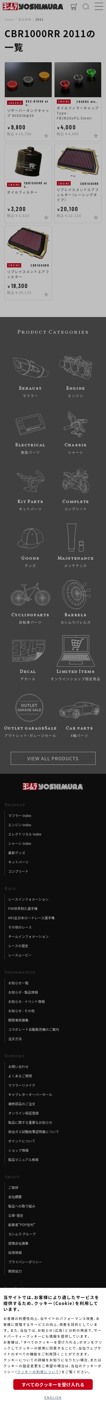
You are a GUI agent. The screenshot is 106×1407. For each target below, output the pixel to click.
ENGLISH (53, 1397)
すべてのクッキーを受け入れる (52, 1384)
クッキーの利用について (38, 1371)
